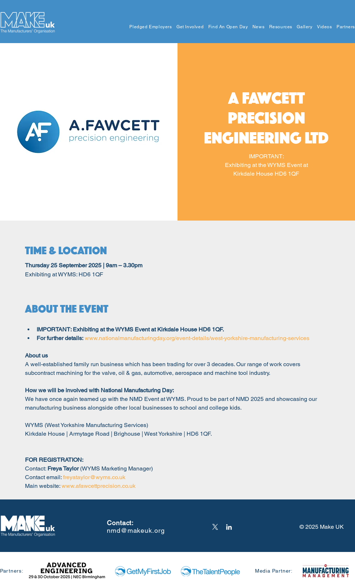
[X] (215, 527)
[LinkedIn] (229, 527)
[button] (148, 27)
